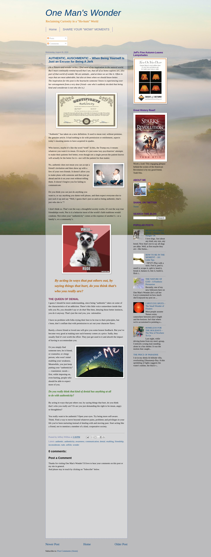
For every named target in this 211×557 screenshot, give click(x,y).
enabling (110, 441)
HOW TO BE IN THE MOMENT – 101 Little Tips (155, 257)
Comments (53, 43)
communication (92, 441)
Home (53, 29)
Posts (50, 38)
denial (102, 441)
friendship (119, 441)
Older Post (121, 544)
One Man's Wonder (83, 13)
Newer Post (52, 544)
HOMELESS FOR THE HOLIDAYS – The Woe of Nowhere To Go (155, 332)
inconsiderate (54, 445)
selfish (69, 445)
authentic (59, 441)
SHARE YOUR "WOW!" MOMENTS (86, 29)
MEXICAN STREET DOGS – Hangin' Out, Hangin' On (155, 233)
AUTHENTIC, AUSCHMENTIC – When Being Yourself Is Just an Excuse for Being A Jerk (86, 60)
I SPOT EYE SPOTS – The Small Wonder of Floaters (155, 306)
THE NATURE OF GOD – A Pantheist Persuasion (154, 281)
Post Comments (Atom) (67, 551)
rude (63, 445)
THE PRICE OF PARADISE (145, 354)
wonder (76, 445)
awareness (79, 441)
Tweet (136, 206)
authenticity (69, 441)
